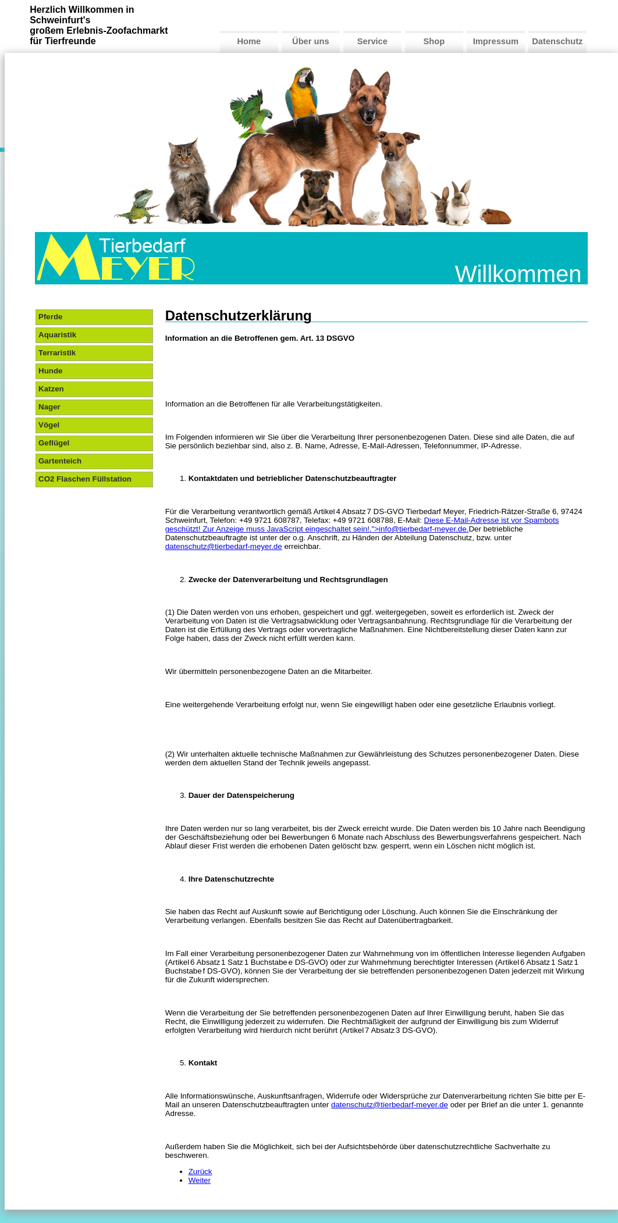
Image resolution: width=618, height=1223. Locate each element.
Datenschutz (557, 41)
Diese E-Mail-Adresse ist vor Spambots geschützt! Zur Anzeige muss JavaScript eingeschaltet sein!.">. (362, 524)
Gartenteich (59, 461)
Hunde (50, 370)
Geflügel (53, 442)
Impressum (495, 41)
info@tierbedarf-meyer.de (423, 529)
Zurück (200, 1171)
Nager (49, 406)
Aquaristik (57, 334)
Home (249, 41)
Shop (434, 41)
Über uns (310, 41)
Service (372, 41)
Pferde (50, 316)
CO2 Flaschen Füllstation (85, 479)
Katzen (51, 388)
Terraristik (57, 352)
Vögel (48, 424)
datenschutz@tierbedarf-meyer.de (223, 546)
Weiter (200, 1180)
